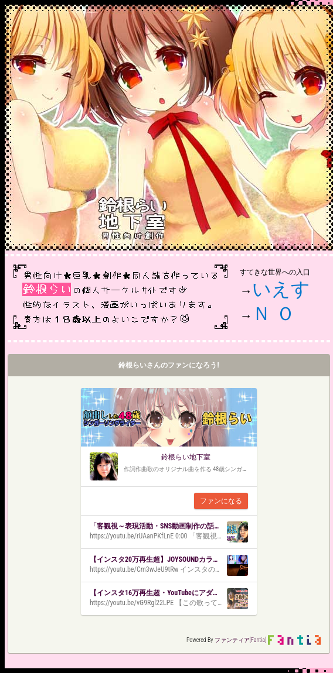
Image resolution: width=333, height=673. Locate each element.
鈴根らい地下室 (185, 457)
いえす (281, 289)
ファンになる (221, 501)
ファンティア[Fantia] (241, 640)
